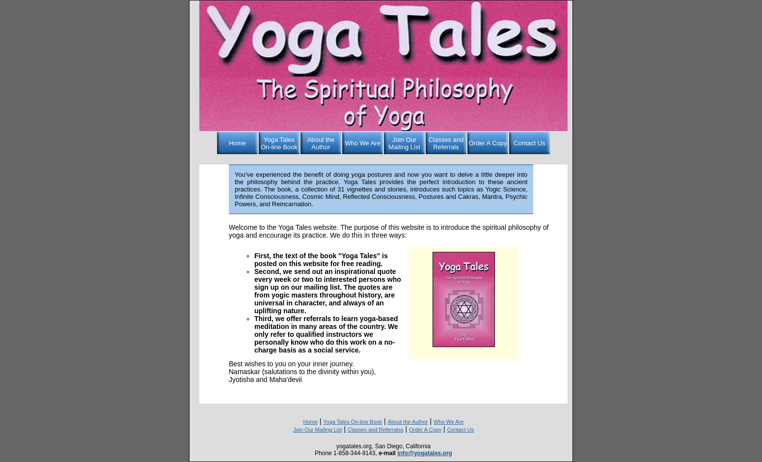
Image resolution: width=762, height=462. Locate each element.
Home (237, 143)
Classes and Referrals (446, 143)
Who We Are (363, 143)
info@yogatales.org (424, 453)
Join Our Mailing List (404, 143)
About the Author (321, 143)
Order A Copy (487, 143)
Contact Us (529, 143)
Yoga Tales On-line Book (279, 143)
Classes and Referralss (376, 430)
